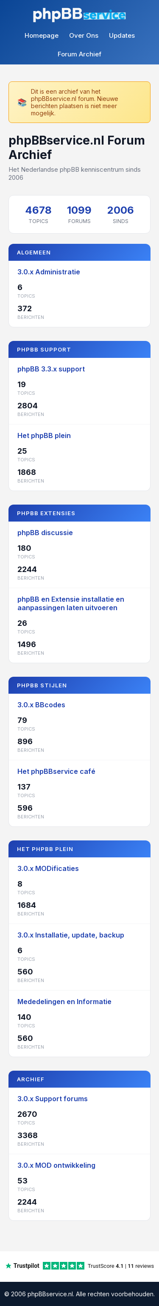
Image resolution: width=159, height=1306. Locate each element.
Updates (122, 35)
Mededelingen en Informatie (64, 1001)
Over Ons (83, 35)
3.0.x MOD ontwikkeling (56, 1165)
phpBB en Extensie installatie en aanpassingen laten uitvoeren (70, 603)
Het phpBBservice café (56, 771)
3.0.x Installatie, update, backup (70, 935)
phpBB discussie (45, 532)
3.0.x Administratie (48, 272)
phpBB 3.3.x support (51, 369)
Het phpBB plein (44, 435)
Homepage (42, 35)
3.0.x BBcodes (41, 704)
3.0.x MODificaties (48, 868)
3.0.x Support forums (52, 1098)
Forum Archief (79, 54)
